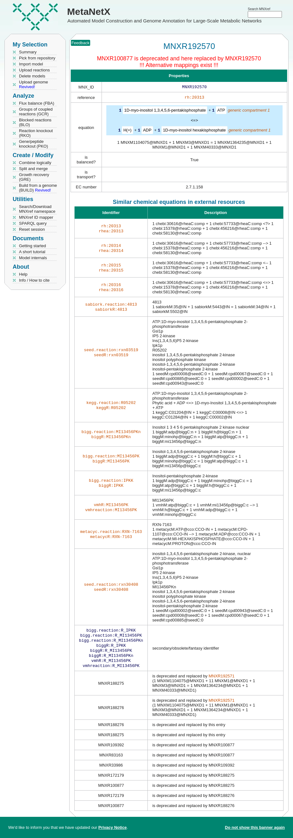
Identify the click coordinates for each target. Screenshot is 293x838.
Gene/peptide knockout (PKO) (33, 144)
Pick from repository (37, 58)
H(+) (127, 131)
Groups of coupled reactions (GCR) (36, 111)
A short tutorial (32, 251)
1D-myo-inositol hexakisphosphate (194, 131)
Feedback (81, 42)
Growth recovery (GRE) (34, 177)
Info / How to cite (34, 280)
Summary (28, 52)
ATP (221, 111)
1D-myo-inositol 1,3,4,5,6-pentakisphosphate (165, 111)
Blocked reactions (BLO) (35, 122)
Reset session (32, 229)
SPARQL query (33, 223)
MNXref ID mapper (36, 217)
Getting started (32, 245)
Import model (31, 64)
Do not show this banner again (255, 827)
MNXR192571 (221, 681)
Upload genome (33, 84)
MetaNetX (88, 11)
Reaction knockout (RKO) (36, 133)
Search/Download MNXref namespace (37, 209)
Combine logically (35, 162)
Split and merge (33, 168)
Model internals (33, 257)
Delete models (32, 76)
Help (23, 274)
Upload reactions (34, 70)
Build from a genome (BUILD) (38, 188)
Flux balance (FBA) (36, 103)
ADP (147, 131)
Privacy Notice (112, 827)
